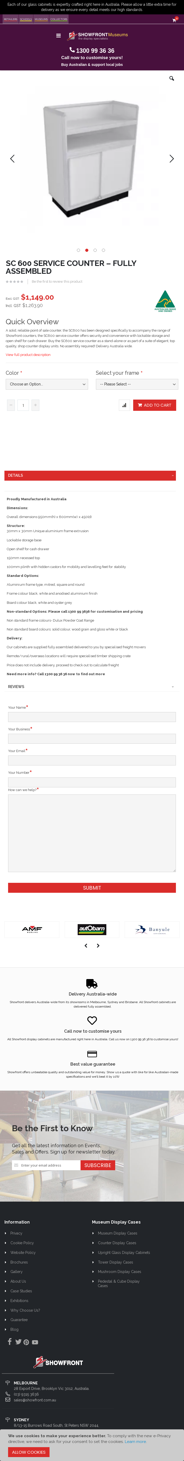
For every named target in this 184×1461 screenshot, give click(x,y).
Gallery (16, 1272)
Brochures (19, 1262)
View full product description (28, 355)
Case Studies (21, 1291)
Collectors (59, 19)
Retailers (10, 19)
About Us (18, 1281)
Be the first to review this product (57, 281)
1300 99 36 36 (95, 50)
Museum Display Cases (117, 1233)
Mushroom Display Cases (119, 1272)
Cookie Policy (22, 1243)
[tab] (90, 476)
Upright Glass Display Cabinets (124, 1252)
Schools (26, 19)
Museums (41, 19)
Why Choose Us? (25, 1310)
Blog (14, 1329)
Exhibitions (19, 1301)
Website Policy (23, 1252)
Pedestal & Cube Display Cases (119, 1283)
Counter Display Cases (117, 1243)
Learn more (135, 1441)
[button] (171, 82)
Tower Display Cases (115, 1262)
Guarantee (19, 1320)
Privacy (16, 1233)
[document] (92, 1445)
